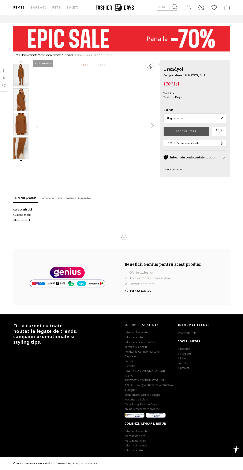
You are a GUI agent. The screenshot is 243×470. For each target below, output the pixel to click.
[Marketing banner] (121, 37)
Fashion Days (172, 97)
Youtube (183, 363)
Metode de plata (135, 436)
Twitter (3, 86)
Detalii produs (25, 198)
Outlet (170, 19)
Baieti (73, 7)
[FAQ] (201, 7)
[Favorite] (214, 7)
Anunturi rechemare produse (142, 409)
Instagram (184, 353)
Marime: (168, 110)
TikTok (182, 358)
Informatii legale (194, 325)
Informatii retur (134, 337)
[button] (124, 237)
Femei (18, 7)
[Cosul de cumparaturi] (226, 7)
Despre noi (131, 356)
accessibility (236, 449)
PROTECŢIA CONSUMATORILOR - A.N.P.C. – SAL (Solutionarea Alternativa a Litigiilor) (149, 385)
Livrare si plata (51, 198)
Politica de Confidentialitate (142, 351)
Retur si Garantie (78, 198)
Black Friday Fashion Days (141, 404)
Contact (130, 361)
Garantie (130, 366)
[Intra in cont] (188, 7)
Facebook (184, 349)
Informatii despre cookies (140, 342)
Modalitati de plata (136, 399)
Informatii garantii (136, 445)
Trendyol (173, 69)
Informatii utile (187, 333)
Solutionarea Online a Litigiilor (143, 394)
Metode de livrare (135, 440)
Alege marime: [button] (194, 118)
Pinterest (183, 368)
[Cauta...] (167, 7)
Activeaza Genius (138, 291)
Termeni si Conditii (136, 347)
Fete (56, 7)
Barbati (38, 7)
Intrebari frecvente (136, 332)
